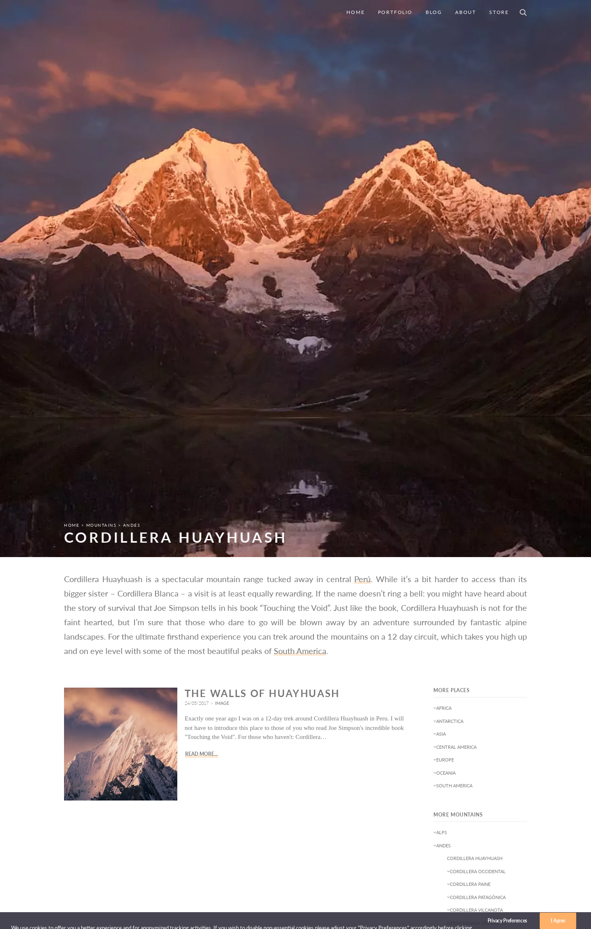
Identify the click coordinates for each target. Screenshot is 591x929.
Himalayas (446, 569)
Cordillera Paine (468, 504)
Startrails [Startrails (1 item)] (448, 742)
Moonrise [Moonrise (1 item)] (492, 694)
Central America (454, 367)
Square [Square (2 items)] (510, 730)
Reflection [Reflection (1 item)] (448, 730)
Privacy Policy (379, 833)
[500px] (520, 866)
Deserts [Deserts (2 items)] (486, 658)
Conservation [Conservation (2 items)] (452, 658)
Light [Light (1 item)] (510, 682)
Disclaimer (374, 844)
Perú (362, 199)
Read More (199, 374)
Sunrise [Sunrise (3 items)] (478, 742)
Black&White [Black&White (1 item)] (451, 646)
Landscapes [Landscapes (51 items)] (449, 682)
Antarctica (448, 341)
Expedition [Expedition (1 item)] (448, 670)
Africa (442, 328)
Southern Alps (452, 582)
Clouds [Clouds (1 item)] (484, 646)
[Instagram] (506, 866)
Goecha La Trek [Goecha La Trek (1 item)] (488, 670)
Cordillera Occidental (476, 491)
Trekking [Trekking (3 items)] (446, 754)
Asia (439, 354)
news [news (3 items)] (489, 706)
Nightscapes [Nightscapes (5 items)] (450, 718)
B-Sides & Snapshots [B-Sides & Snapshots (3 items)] (459, 635)
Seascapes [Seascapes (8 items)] (482, 730)
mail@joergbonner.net (497, 820)
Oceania (444, 393)
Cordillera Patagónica (476, 517)
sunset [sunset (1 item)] (503, 742)
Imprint (369, 822)
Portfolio (395, 12)
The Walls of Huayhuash (262, 313)
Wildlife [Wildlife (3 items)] (504, 754)
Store (499, 12)
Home (355, 12)
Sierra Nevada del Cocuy (476, 543)
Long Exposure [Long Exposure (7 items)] (453, 694)
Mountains (101, 145)
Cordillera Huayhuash (474, 478)
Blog (434, 12)
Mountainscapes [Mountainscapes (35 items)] (455, 706)
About (465, 12)
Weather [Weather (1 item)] (475, 754)
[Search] (523, 12)
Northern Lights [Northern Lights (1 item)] (494, 718)
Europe (443, 380)
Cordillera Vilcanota (475, 530)
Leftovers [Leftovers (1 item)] (483, 682)
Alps (440, 452)
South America (300, 271)
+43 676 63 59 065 (499, 828)
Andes (131, 145)
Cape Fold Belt (452, 556)
